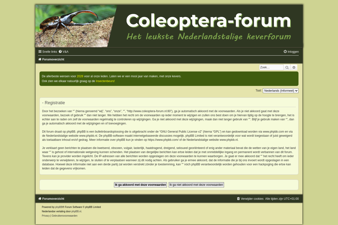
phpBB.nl (76, 211)
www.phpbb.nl (88, 135)
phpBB (58, 207)
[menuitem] (63, 51)
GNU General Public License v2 (180, 131)
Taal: (259, 90)
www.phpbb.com (273, 131)
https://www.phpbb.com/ (163, 139)
